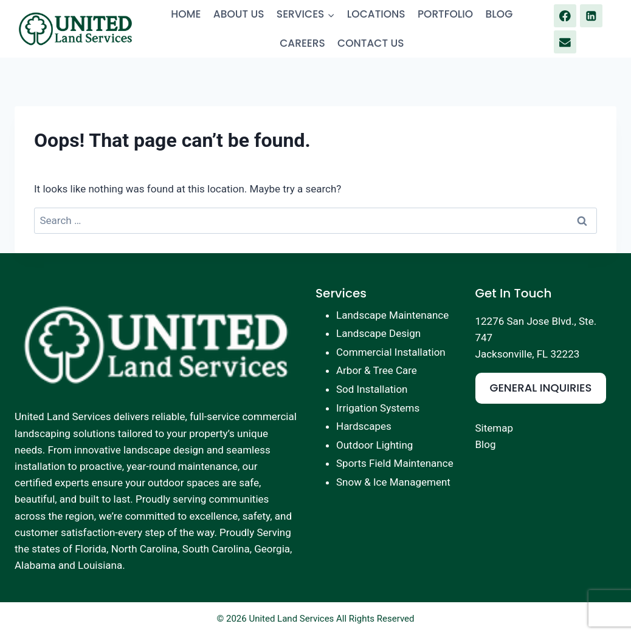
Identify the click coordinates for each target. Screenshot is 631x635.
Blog (485, 444)
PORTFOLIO (445, 14)
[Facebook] (565, 15)
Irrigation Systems (377, 408)
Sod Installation (371, 389)
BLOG (499, 14)
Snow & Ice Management (393, 482)
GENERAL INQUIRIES (541, 387)
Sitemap (494, 428)
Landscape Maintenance (392, 315)
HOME (186, 14)
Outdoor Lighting (374, 445)
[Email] (565, 41)
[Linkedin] (591, 15)
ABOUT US (238, 14)
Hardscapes (363, 426)
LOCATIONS (376, 14)
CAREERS (302, 43)
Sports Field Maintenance (394, 463)
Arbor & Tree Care (376, 370)
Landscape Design (378, 333)
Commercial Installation (391, 352)
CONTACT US (370, 43)
